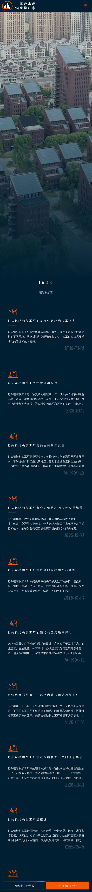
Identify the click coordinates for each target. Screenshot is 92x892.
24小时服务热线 (67, 885)
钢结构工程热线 (24, 885)
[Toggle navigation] (85, 5)
